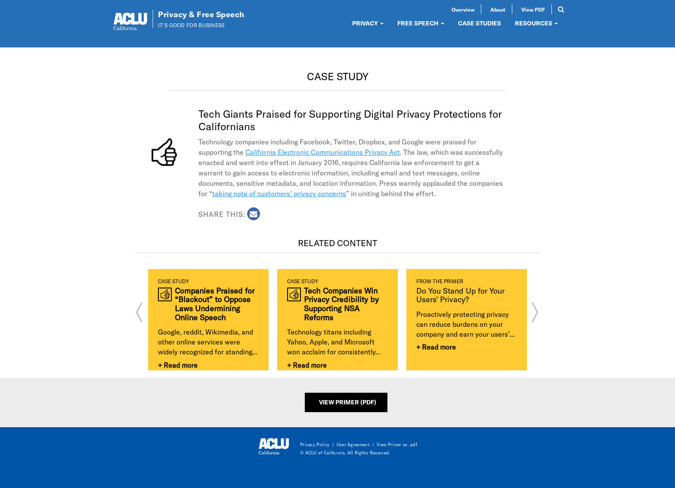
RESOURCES (536, 23)
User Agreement (353, 444)
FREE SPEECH (420, 23)
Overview (463, 9)
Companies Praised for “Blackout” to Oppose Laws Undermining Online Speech (214, 304)
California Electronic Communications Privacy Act (322, 152)
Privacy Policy (314, 444)
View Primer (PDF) (347, 402)
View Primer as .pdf (397, 444)
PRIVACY (368, 23)
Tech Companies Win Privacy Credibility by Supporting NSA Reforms (341, 304)
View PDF (533, 9)
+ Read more (178, 365)
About (497, 9)
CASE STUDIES (479, 23)
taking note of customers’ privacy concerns (279, 193)
